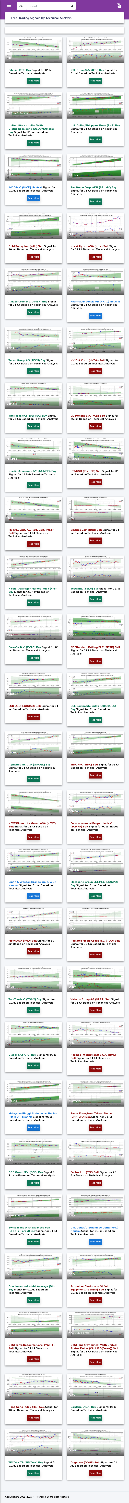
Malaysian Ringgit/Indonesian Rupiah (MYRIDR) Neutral (32, 1115)
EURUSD (12, 694)
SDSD (73, 635)
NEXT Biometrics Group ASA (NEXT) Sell (32, 825)
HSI (9, 1395)
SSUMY (73, 175)
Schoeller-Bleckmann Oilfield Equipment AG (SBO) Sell (90, 1288)
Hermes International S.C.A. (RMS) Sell (93, 1056)
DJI (8, 1274)
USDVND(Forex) (17, 113)
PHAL (72, 289)
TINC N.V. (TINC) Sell (85, 764)
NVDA (73, 348)
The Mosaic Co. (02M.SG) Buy (28, 416)
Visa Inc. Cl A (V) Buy (22, 1055)
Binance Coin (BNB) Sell (86, 530)
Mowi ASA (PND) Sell (22, 941)
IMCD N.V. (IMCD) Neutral (25, 187)
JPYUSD (74, 459)
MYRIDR (12, 1101)
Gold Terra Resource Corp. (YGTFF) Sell (31, 1346)
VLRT (72, 987)
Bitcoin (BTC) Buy (20, 70)
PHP (72, 113)
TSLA (72, 577)
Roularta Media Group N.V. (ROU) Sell (95, 941)
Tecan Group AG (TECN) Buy (27, 360)
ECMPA (73, 811)
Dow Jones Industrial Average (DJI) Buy (31, 1288)
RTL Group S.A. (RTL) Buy (88, 70)
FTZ (71, 1160)
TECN (10, 348)
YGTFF (11, 1333)
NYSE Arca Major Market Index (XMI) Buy (32, 590)
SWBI (10, 870)
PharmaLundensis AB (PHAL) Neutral (95, 301)
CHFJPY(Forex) (16, 1215)
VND (72, 1215)
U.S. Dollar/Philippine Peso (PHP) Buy (95, 125)
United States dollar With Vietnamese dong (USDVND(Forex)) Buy (32, 129)
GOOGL (12, 752)
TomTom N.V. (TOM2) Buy (25, 999)
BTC (9, 58)
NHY (72, 234)
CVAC (10, 635)
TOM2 (10, 987)
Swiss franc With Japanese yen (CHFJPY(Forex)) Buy (29, 1229)
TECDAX (12, 1450)
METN (10, 518)
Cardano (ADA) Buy (84, 1407)
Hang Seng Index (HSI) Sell (26, 1407)
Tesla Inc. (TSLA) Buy (85, 589)
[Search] (47, 6)
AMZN (11, 289)
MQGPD (74, 870)
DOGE (73, 1450)
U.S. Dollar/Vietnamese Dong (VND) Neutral (94, 1229)
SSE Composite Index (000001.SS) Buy (93, 707)
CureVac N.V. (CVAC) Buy (25, 647)
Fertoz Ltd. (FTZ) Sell (85, 1172)
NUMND (12, 459)
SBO (72, 1274)
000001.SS (76, 694)
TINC (72, 752)
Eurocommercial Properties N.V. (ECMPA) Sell (91, 825)
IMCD (10, 175)
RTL (71, 58)
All (21, 6)
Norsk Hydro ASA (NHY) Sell (90, 246)
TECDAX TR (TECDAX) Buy (26, 1462)
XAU (10, 234)
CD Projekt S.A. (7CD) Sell (88, 416)
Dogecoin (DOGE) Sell (85, 1462)
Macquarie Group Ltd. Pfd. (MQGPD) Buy (94, 883)
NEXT (10, 811)
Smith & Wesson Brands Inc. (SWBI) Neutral (32, 883)
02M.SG (12, 404)
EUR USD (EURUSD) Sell (24, 706)
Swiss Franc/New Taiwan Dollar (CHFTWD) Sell (91, 1115)
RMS (72, 1043)
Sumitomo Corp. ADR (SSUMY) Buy (93, 187)
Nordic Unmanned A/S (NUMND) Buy (32, 471)
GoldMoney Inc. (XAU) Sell (26, 246)
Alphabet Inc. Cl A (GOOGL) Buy (29, 764)
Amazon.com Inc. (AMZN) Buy (28, 301)
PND (10, 929)
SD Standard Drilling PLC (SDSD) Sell (95, 647)
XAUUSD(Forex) (79, 1333)
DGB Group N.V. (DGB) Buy (26, 1172)
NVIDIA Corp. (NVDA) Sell (88, 360)
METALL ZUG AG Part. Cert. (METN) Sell (31, 531)
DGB (10, 1160)
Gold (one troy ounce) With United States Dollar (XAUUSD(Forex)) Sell (94, 1346)
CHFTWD (75, 1101)
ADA (72, 1395)
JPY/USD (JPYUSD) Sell (86, 471)
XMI (9, 577)
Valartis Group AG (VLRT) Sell (91, 999)
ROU (72, 929)
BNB (72, 518)
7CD (71, 404)
